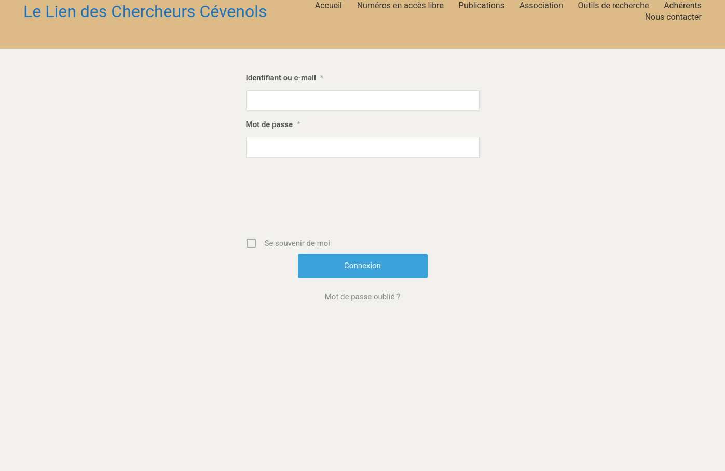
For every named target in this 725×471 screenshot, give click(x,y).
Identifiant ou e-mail (285, 78)
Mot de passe (273, 124)
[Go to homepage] (145, 12)
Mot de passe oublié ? (362, 296)
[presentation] (364, 201)
